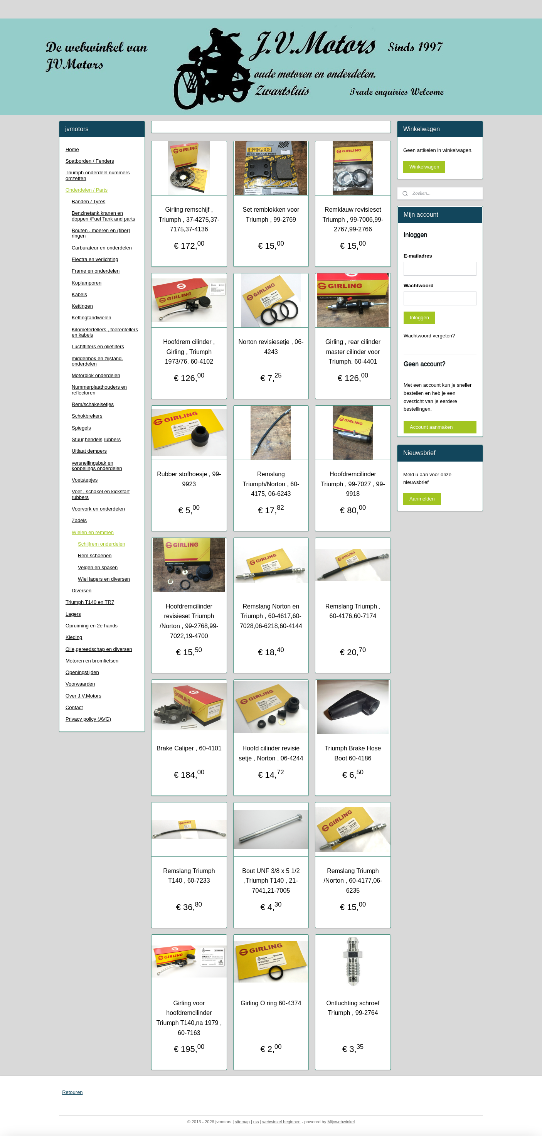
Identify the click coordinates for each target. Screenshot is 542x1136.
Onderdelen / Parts (87, 190)
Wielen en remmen (93, 532)
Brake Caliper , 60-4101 (189, 748)
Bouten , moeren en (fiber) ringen (101, 233)
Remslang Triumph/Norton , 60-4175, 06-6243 (270, 484)
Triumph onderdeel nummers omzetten (98, 175)
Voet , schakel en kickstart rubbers (101, 494)
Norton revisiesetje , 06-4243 (270, 347)
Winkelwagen (424, 167)
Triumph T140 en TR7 (90, 602)
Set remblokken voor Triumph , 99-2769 (271, 214)
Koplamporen (86, 283)
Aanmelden (422, 499)
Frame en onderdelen (96, 271)
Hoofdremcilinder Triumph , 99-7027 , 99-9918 (353, 484)
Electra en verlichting (95, 259)
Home (72, 149)
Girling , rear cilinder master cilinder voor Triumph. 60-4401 (352, 352)
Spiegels (81, 428)
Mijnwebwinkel (341, 1121)
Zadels (79, 520)
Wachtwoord (419, 285)
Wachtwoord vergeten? (429, 336)
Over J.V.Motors (83, 696)
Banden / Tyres (88, 201)
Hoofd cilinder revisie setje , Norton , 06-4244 (271, 753)
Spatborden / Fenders (90, 161)
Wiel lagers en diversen (104, 579)
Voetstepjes (85, 480)
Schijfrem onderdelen (101, 544)
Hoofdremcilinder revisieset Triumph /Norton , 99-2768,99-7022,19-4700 (189, 621)
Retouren (72, 1092)
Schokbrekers (87, 416)
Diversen (81, 590)
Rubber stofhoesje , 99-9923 (189, 479)
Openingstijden (82, 672)
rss (256, 1121)
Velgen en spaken (98, 567)
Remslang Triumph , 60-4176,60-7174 (352, 611)
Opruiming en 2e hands (92, 626)
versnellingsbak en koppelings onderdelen (97, 465)
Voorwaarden (80, 684)
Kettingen (82, 306)
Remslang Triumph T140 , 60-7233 (189, 876)
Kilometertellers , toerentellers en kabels (105, 332)
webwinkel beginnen (281, 1121)
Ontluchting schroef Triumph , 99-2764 (353, 1008)
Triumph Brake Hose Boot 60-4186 (353, 753)
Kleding (74, 637)
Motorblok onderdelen (96, 375)
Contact (74, 707)
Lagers (73, 614)
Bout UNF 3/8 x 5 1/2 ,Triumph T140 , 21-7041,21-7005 (271, 881)
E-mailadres (418, 256)
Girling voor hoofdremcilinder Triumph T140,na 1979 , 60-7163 (189, 1018)
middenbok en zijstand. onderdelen (97, 361)
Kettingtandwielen (91, 317)
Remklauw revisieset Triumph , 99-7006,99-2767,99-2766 (353, 219)
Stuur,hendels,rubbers (96, 439)
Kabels (79, 294)
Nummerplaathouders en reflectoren (99, 389)
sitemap (242, 1121)
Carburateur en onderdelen (102, 248)
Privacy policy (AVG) (88, 719)
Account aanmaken (431, 427)
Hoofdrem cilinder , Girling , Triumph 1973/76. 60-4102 (189, 352)
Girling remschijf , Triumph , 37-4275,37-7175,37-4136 (189, 219)
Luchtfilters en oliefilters (98, 346)
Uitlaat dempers (89, 451)
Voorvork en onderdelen (98, 509)
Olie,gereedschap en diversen (99, 649)
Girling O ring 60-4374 (271, 1003)
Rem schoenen (94, 555)
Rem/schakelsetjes (93, 404)
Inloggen (419, 317)
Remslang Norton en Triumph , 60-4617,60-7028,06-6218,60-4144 (271, 616)
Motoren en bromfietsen (92, 661)
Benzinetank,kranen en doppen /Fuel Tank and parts (103, 215)
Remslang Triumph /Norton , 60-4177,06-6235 (352, 881)
